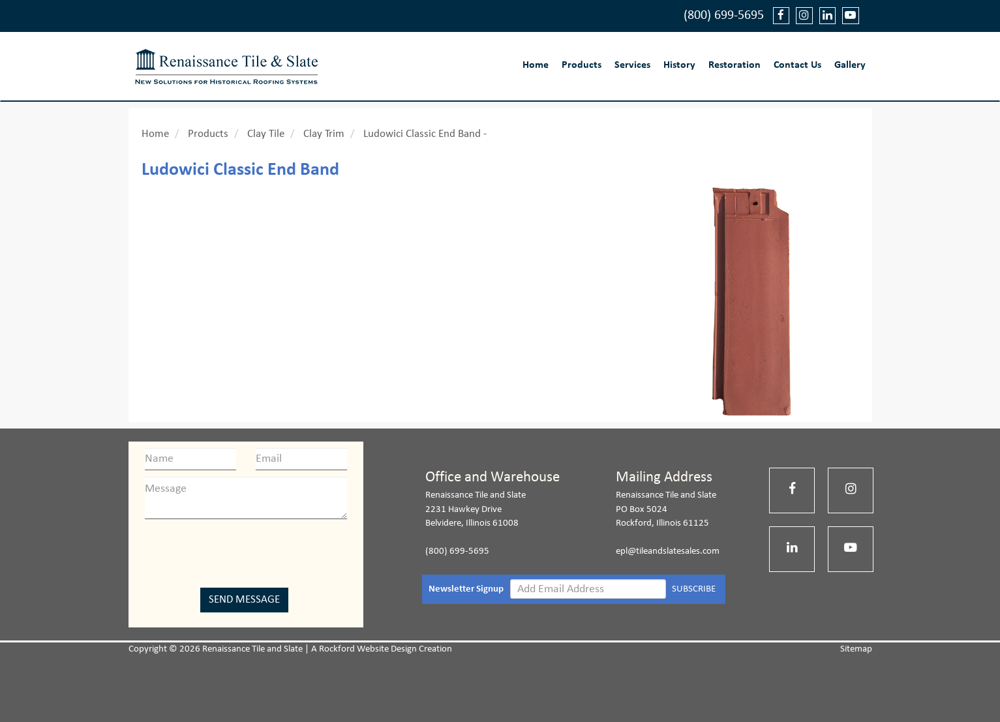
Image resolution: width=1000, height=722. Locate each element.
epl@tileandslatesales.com (668, 551)
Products (581, 65)
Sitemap (856, 649)
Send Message (244, 599)
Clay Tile (265, 134)
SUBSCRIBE (694, 589)
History (679, 65)
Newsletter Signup (466, 589)
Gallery (850, 65)
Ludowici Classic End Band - (425, 134)
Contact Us (797, 65)
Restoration (734, 65)
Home (536, 65)
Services (632, 65)
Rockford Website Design (368, 649)
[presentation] (246, 551)
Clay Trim (323, 134)
